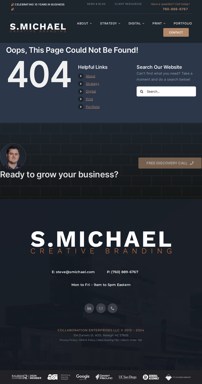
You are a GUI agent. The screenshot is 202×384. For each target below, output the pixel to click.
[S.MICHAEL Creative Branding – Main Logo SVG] (38, 25)
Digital (91, 91)
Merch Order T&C (132, 339)
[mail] (101, 308)
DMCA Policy (87, 339)
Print (89, 99)
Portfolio (93, 107)
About (90, 76)
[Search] (142, 91)
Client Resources (128, 3)
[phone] (112, 308)
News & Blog (96, 3)
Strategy (92, 84)
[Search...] (166, 91)
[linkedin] (89, 308)
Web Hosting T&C (108, 339)
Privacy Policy (68, 339)
